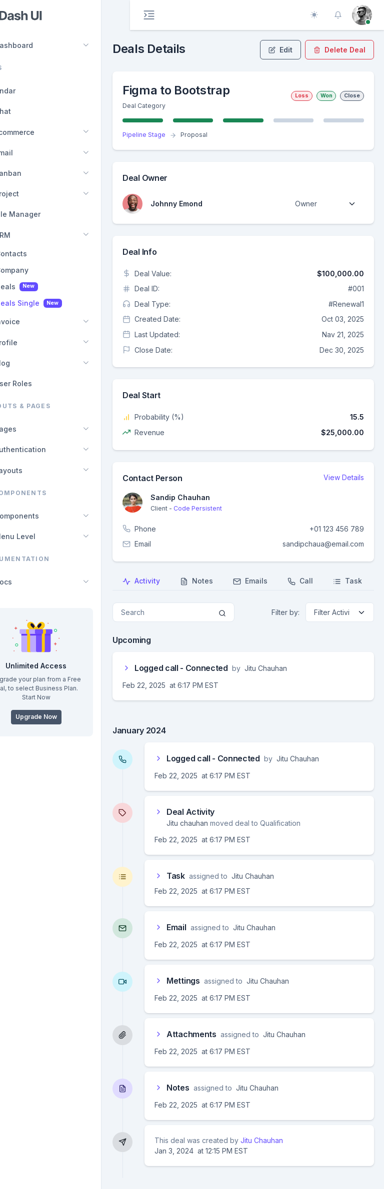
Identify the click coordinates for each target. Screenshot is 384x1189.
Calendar (28, 90)
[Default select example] (325, 203)
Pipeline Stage (171, 134)
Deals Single (57, 303)
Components (40, 516)
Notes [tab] (224, 581)
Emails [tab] (277, 581)
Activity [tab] (169, 581)
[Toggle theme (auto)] (314, 15)
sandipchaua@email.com (323, 544)
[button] (338, 15)
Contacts (40, 253)
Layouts (31, 470)
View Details (344, 477)
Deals (45, 286)
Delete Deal (340, 49)
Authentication (43, 449)
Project (30, 193)
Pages (28, 429)
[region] (65, 594)
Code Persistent (225, 508)
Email (27, 152)
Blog (25, 363)
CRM (25, 235)
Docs (26, 582)
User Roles (36, 383)
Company (40, 270)
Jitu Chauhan (289, 1140)
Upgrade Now (65, 716)
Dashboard (37, 45)
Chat (26, 111)
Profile (29, 342)
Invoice (30, 321)
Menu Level (38, 536)
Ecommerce (37, 132)
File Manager (40, 214)
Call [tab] (327, 581)
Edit (280, 49)
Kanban (31, 173)
